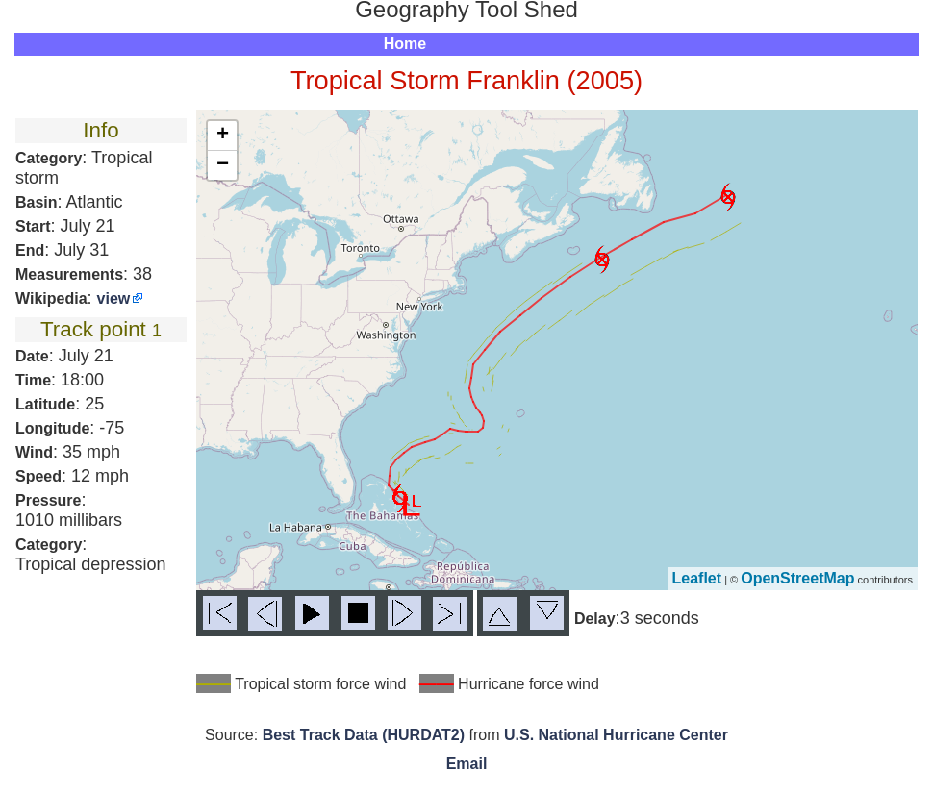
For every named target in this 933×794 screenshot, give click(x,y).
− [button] (222, 165)
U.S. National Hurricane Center (616, 735)
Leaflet (697, 578)
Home (405, 44)
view (114, 298)
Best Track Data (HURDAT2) (364, 735)
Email (467, 764)
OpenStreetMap (797, 578)
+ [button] (222, 135)
